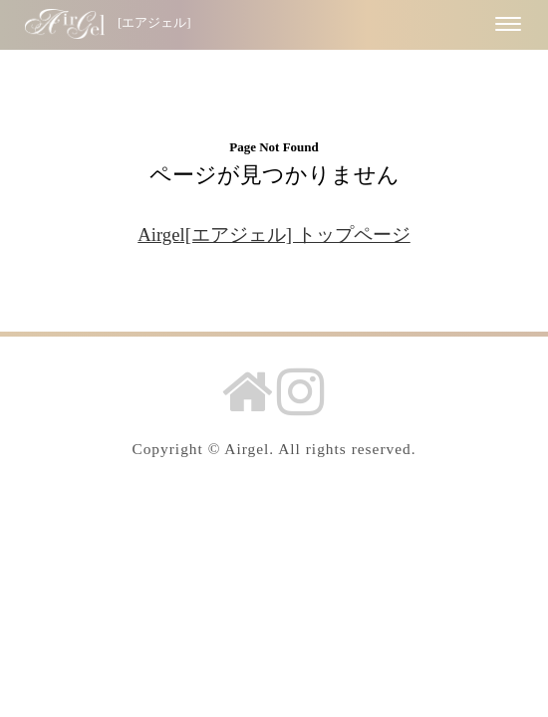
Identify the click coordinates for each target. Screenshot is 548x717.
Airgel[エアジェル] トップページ (274, 234)
